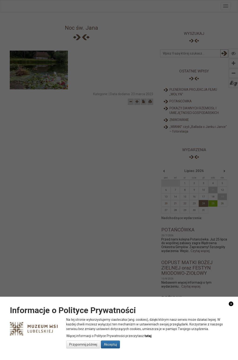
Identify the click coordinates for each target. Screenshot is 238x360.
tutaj (148, 336)
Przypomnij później (83, 344)
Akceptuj (110, 344)
